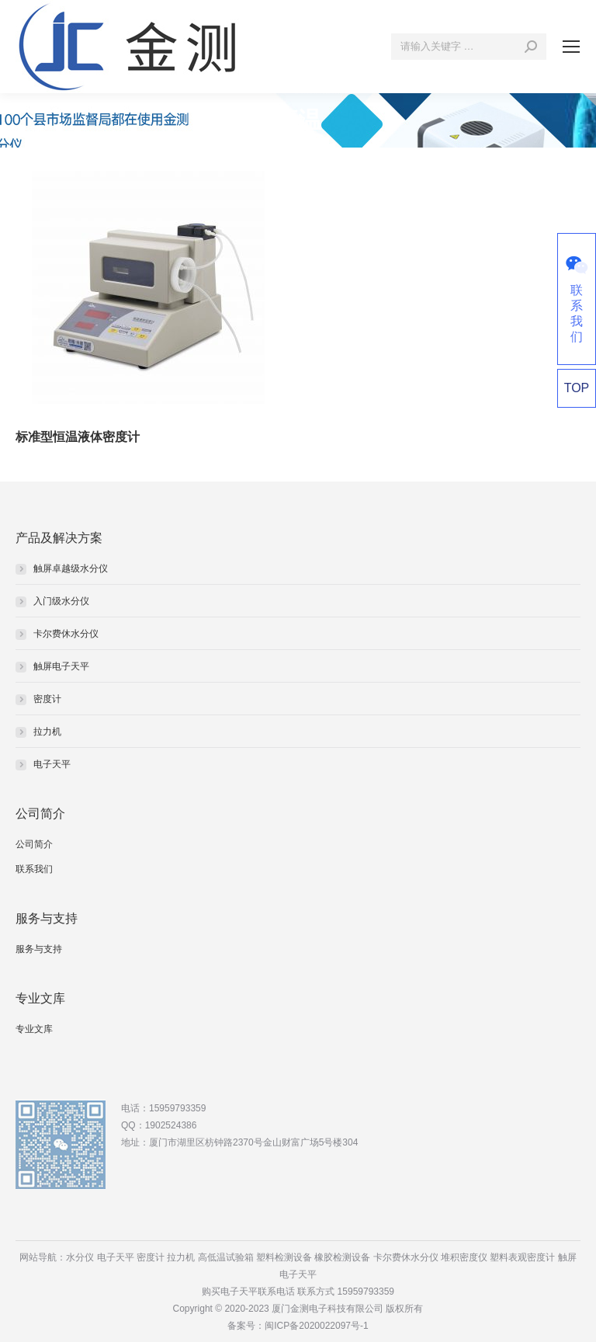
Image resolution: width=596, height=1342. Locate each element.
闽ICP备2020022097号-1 (316, 1325)
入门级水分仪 (61, 601)
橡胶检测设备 (342, 1257)
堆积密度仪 (464, 1257)
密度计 (47, 699)
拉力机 (47, 731)
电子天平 (52, 764)
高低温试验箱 (226, 1257)
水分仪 (80, 1257)
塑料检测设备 (284, 1257)
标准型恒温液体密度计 (78, 436)
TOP (577, 388)
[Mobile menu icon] (571, 46)
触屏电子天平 (61, 666)
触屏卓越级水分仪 (70, 568)
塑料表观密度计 (522, 1257)
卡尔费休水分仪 (66, 633)
